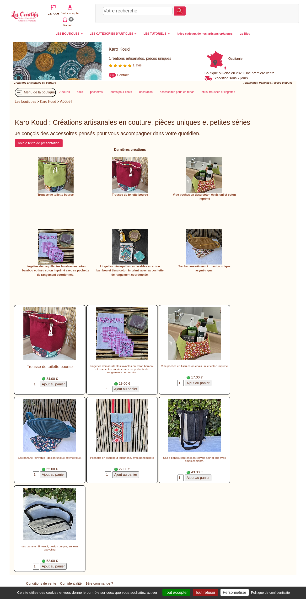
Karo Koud (48, 101)
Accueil (66, 101)
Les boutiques (25, 101)
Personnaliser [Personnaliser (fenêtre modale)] (234, 592)
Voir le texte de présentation (38, 143)
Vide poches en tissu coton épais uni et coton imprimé (194, 365)
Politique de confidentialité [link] (270, 592)
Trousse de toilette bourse (56, 194)
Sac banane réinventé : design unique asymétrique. (50, 457)
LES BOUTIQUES (69, 33)
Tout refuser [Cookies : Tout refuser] (205, 592)
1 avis (125, 65)
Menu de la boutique (35, 92)
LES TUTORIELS (157, 33)
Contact (123, 75)
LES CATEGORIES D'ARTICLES (113, 33)
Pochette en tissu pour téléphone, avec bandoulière (122, 457)
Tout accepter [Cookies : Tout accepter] (176, 592)
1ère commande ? (99, 583)
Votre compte (261, 12)
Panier (279, 12)
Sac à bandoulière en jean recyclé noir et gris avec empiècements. (194, 459)
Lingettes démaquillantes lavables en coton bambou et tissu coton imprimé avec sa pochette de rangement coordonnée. (55, 270)
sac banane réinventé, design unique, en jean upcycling (49, 548)
